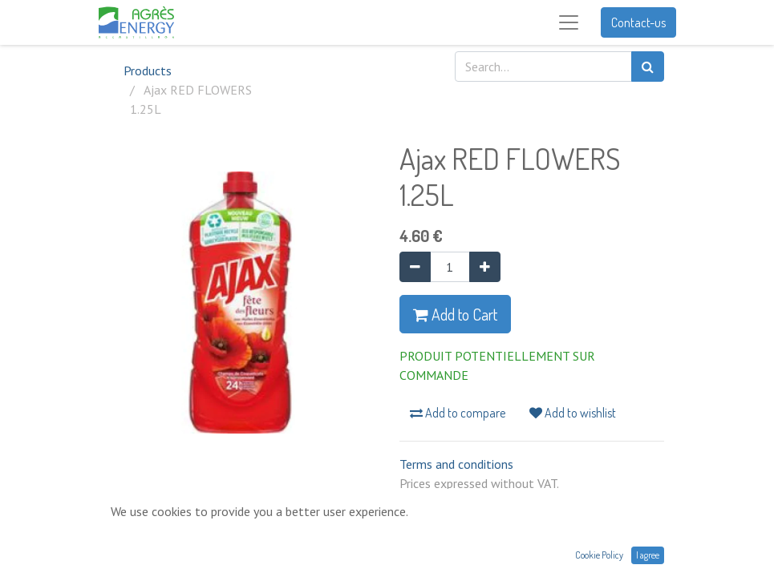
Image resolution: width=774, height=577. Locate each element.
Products (148, 71)
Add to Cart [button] (455, 314)
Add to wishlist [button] (572, 413)
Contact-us (638, 22)
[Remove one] (415, 267)
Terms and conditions (456, 464)
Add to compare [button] (457, 413)
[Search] (647, 66)
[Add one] (484, 267)
